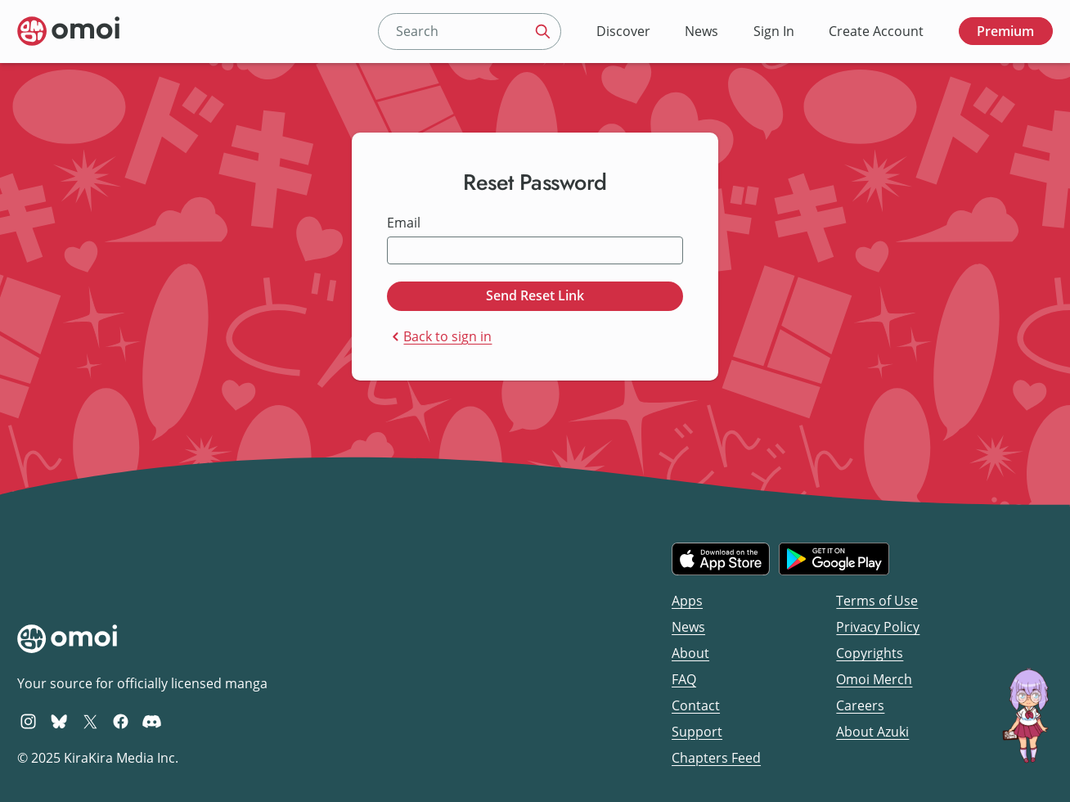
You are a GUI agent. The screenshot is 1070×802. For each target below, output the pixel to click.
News (701, 31)
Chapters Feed (716, 758)
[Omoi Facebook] (121, 721)
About (690, 653)
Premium (1005, 31)
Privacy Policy (877, 627)
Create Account (876, 31)
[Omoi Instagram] (28, 721)
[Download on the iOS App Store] (721, 559)
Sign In (773, 31)
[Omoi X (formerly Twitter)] (90, 721)
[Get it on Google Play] (834, 559)
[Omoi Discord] (152, 721)
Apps (687, 601)
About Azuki (872, 732)
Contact (696, 705)
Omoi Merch (874, 679)
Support (697, 732)
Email (403, 223)
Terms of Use (877, 601)
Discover (623, 31)
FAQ (684, 679)
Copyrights (869, 653)
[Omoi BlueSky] (59, 721)
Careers (860, 705)
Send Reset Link (535, 295)
